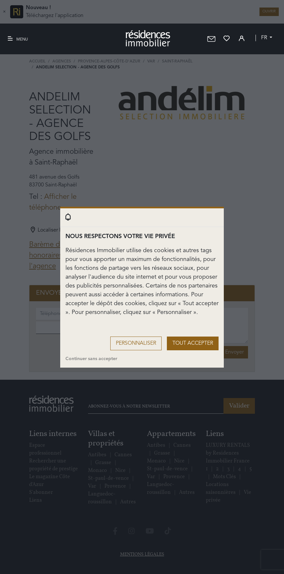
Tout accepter (192, 343)
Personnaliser (136, 343)
